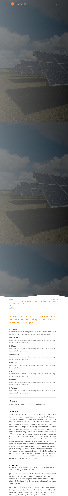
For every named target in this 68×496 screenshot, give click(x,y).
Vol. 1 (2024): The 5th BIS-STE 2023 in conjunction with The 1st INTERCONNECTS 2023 (34, 302)
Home (11, 299)
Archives (53, 299)
